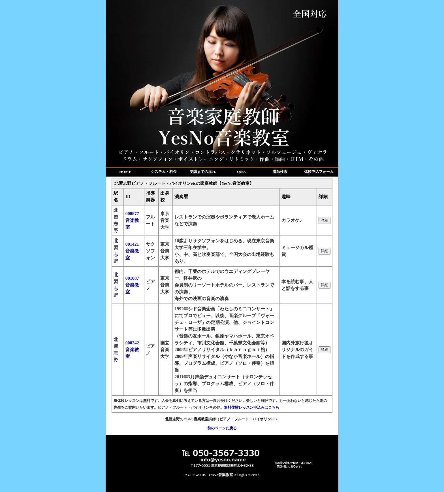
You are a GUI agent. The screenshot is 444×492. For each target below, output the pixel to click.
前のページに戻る (222, 428)
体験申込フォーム (319, 171)
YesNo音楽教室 (220, 475)
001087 (132, 285)
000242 (132, 349)
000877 (132, 220)
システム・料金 (164, 171)
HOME (125, 171)
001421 (132, 251)
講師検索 (280, 171)
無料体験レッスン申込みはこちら (251, 407)
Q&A (241, 171)
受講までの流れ (202, 171)
